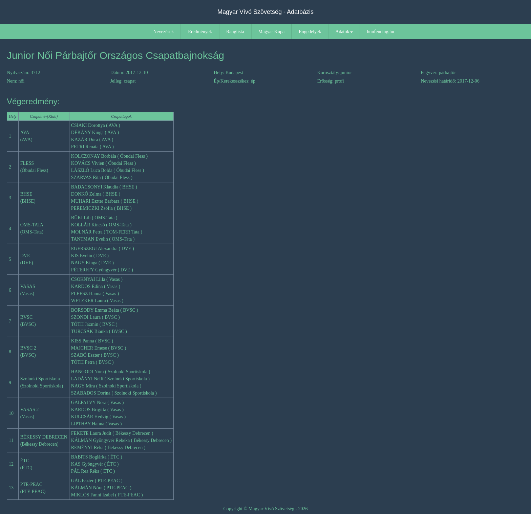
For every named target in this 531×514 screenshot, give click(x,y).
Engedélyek (310, 31)
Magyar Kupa (271, 31)
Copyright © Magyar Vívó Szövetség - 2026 (265, 508)
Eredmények (200, 31)
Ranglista (235, 31)
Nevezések (163, 31)
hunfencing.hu (380, 31)
